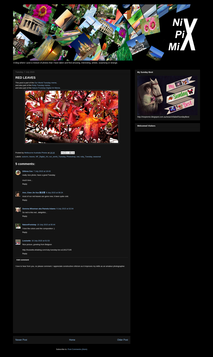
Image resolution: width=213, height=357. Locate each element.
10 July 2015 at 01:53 (41, 241)
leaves (32, 157)
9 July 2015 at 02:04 (64, 209)
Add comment (22, 260)
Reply (24, 184)
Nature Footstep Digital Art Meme (46, 88)
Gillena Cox (27, 171)
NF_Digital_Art (42, 157)
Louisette (26, 241)
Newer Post (21, 340)
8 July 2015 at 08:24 (54, 192)
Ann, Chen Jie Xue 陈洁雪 (33, 192)
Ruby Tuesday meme (41, 85)
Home (72, 340)
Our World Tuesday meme (45, 83)
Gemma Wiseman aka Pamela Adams (39, 209)
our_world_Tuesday (57, 157)
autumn (25, 157)
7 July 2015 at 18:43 (42, 171)
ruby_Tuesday (86, 157)
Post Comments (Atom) (77, 349)
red (78, 157)
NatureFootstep (29, 225)
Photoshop (71, 157)
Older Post (122, 340)
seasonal (97, 157)
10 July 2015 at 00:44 (46, 225)
